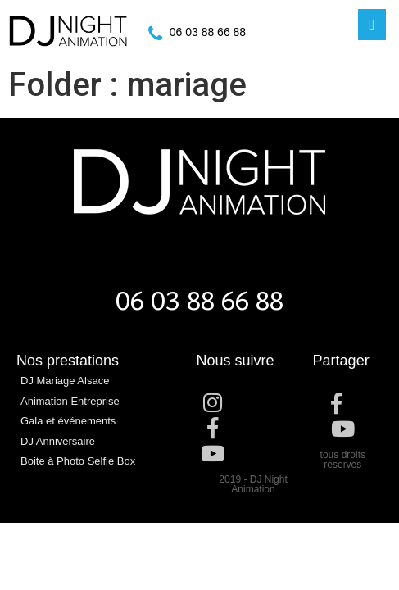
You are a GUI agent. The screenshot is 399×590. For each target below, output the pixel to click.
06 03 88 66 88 (208, 32)
